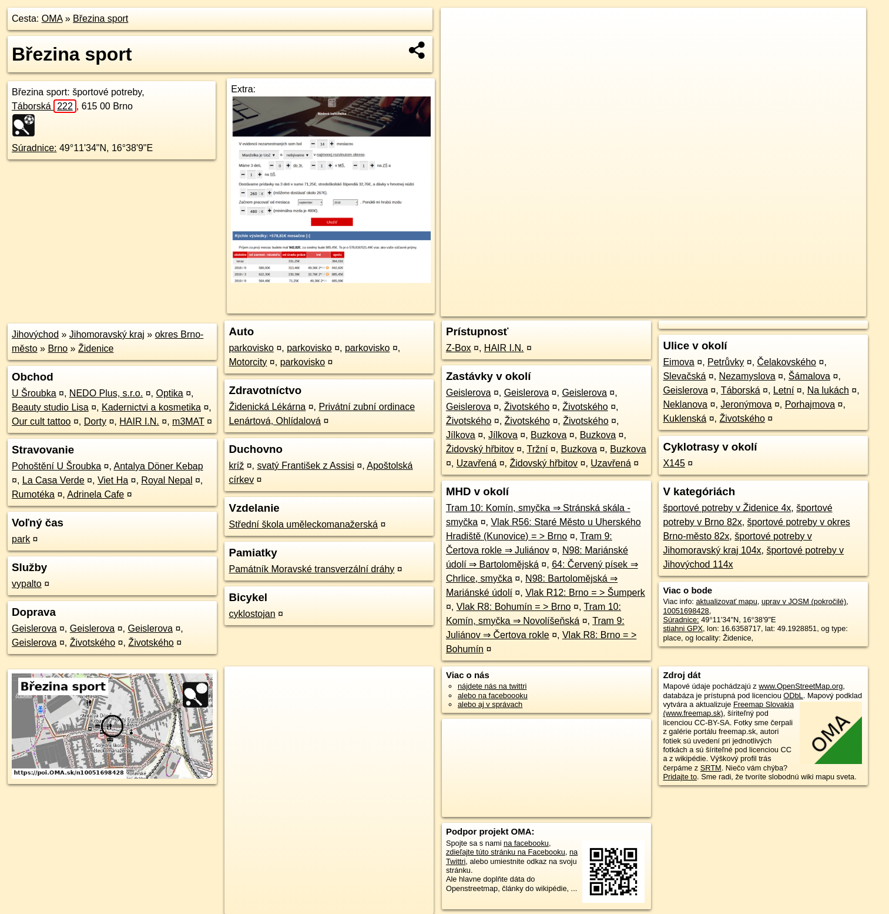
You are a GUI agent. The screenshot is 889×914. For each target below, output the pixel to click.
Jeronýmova (745, 404)
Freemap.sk (720, 307)
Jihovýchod (35, 334)
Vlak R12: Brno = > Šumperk (585, 593)
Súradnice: (34, 148)
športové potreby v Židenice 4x (727, 508)
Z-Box (458, 348)
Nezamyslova (747, 376)
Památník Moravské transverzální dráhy (311, 569)
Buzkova (548, 435)
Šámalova (809, 376)
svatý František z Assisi (305, 466)
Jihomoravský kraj (107, 334)
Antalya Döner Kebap (158, 466)
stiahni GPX (683, 628)
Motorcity (248, 362)
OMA (52, 19)
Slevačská (684, 376)
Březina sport (100, 19)
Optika (169, 393)
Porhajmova (810, 404)
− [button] (461, 46)
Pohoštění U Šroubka (56, 466)
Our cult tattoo (41, 421)
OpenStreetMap (660, 307)
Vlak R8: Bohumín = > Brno (514, 607)
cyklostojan (252, 614)
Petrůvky (725, 362)
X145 (674, 463)
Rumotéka (33, 494)
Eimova (678, 362)
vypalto (27, 584)
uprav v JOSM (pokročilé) (803, 601)
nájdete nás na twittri (492, 686)
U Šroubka (34, 393)
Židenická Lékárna (267, 407)
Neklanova (685, 404)
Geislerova (34, 628)
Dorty (95, 421)
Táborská (44, 106)
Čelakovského (787, 362)
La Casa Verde (53, 480)
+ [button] (461, 27)
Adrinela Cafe (95, 494)
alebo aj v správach (490, 704)
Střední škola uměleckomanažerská (303, 524)
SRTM (711, 767)
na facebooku (526, 843)
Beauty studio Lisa (50, 407)
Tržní (537, 449)
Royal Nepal (166, 480)
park (21, 539)
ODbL (793, 695)
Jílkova (460, 435)
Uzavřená (477, 463)
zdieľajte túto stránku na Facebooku (505, 852)
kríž (236, 466)
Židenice (95, 348)
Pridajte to (680, 776)
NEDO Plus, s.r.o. (106, 393)
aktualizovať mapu (726, 601)
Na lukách (828, 390)
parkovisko (251, 348)
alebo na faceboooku (493, 695)
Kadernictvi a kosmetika (151, 407)
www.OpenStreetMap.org (801, 686)
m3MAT (188, 421)
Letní (783, 390)
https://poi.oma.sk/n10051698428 (811, 307)
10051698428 (686, 610)
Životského (92, 643)
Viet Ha (113, 480)
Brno (58, 348)
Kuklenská (684, 418)
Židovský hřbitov (480, 449)
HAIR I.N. (139, 421)
